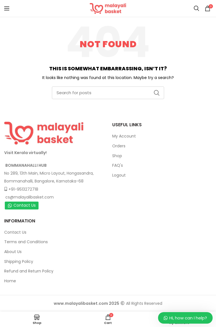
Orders (118, 146)
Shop (117, 156)
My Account (124, 136)
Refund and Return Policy (28, 271)
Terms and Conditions (26, 242)
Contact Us (22, 205)
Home (10, 281)
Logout (119, 175)
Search (157, 92)
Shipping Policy (18, 261)
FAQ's (117, 165)
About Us (13, 251)
